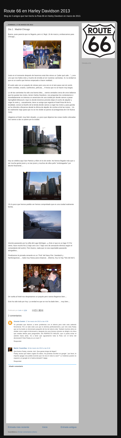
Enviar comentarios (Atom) (27, 432)
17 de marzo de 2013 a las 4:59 (37, 321)
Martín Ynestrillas (20, 348)
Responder (18, 341)
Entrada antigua (68, 427)
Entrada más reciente (18, 427)
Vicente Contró (19, 321)
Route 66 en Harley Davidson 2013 (37, 10)
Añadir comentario (16, 366)
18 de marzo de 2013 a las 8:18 (39, 348)
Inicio (45, 427)
